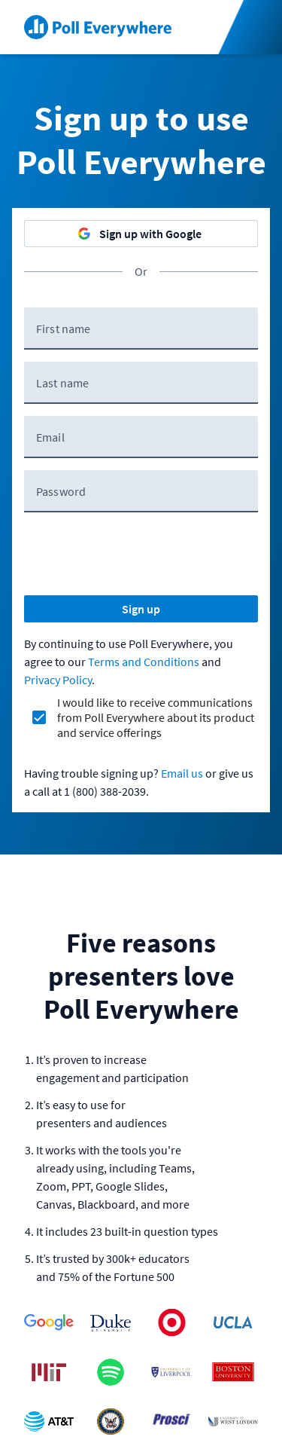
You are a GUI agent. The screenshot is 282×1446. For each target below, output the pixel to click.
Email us (182, 773)
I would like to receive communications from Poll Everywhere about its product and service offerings (155, 717)
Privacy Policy (58, 679)
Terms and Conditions (143, 661)
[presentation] (138, 553)
